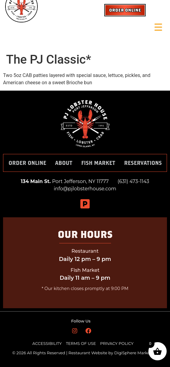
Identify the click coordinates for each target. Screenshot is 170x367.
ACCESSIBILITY (47, 343)
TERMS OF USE (81, 343)
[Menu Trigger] (158, 27)
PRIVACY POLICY (117, 343)
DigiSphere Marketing (136, 352)
